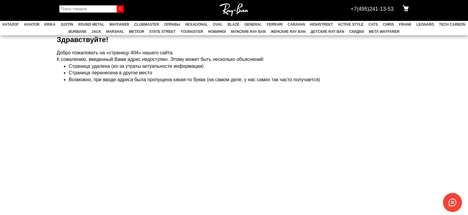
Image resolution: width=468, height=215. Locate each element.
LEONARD (425, 24)
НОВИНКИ (217, 32)
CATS (373, 24)
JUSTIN (67, 24)
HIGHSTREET (321, 24)
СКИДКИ (356, 32)
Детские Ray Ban (327, 32)
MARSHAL (115, 32)
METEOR (136, 32)
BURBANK (77, 32)
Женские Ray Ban (288, 32)
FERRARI (275, 24)
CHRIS (388, 24)
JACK (96, 32)
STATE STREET (162, 32)
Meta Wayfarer (384, 32)
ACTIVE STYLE (351, 24)
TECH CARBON (452, 24)
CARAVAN (296, 24)
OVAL (217, 24)
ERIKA (50, 24)
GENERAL (253, 24)
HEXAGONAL (196, 24)
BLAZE (233, 24)
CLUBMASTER (146, 24)
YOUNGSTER (192, 32)
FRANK (405, 24)
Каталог (11, 24)
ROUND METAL (91, 24)
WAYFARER (119, 24)
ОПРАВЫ (172, 24)
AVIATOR (31, 24)
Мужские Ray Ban (248, 32)
